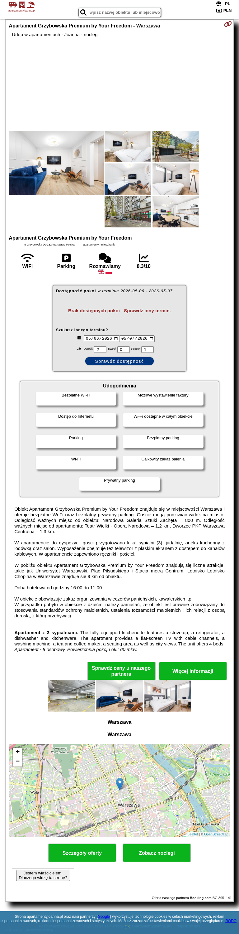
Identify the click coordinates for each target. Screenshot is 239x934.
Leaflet (193, 834)
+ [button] (18, 752)
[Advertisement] (119, 84)
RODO (231, 921)
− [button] (18, 761)
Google (104, 916)
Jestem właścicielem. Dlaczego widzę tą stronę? (43, 875)
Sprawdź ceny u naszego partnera (121, 671)
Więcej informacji (192, 671)
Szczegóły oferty (82, 853)
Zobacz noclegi (157, 853)
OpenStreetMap (216, 834)
